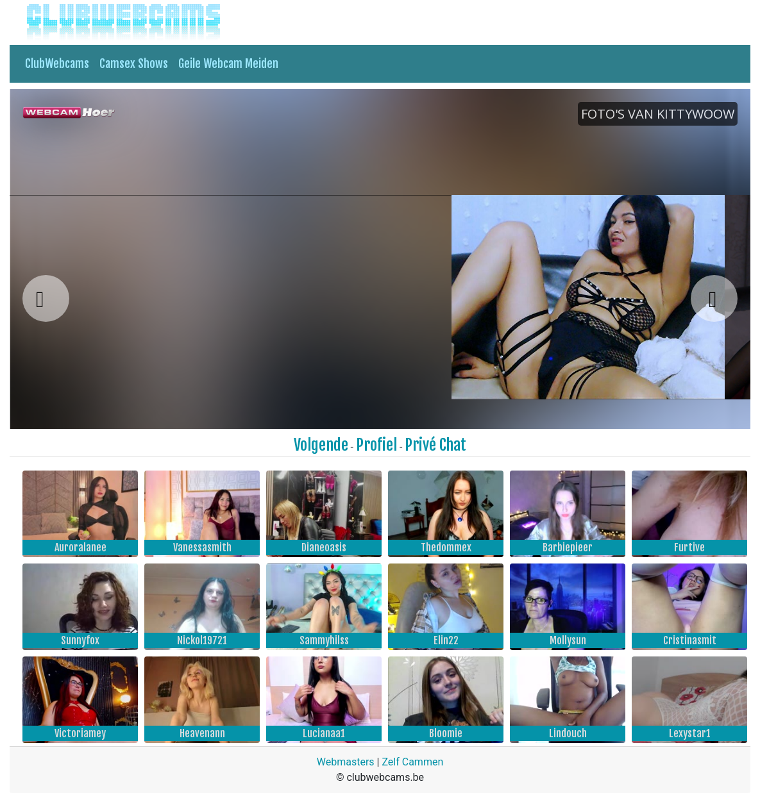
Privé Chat (435, 445)
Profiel (376, 445)
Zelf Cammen (412, 762)
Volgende (321, 445)
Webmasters (346, 762)
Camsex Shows (133, 63)
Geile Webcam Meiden (228, 63)
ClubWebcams (57, 63)
